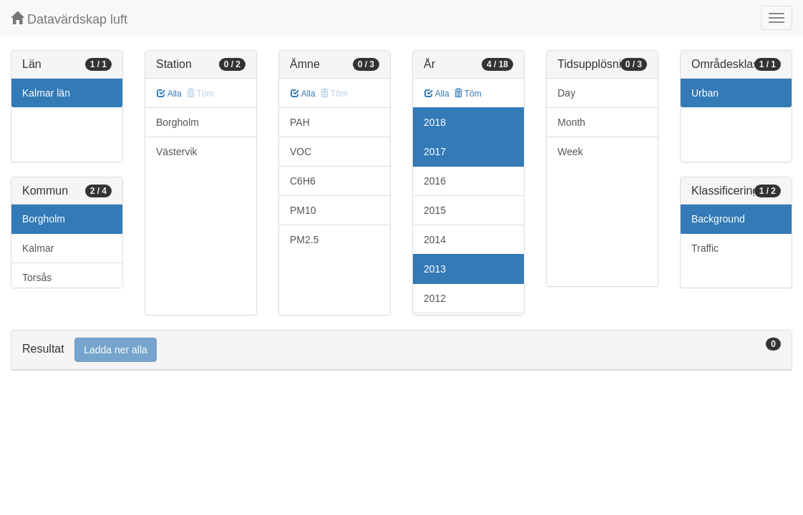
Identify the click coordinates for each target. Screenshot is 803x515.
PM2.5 (304, 239)
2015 (435, 210)
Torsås (37, 277)
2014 (435, 239)
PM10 (303, 210)
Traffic (705, 248)
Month (571, 122)
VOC (300, 151)
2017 (435, 151)
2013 (435, 269)
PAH (300, 122)
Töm (468, 94)
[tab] (401, 350)
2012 (435, 298)
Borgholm (43, 219)
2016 (435, 181)
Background (718, 219)
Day (566, 93)
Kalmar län (46, 93)
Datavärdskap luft (69, 18)
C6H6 (303, 181)
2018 (435, 122)
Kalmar (38, 248)
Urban (705, 93)
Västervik (177, 151)
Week (570, 151)
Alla (169, 94)
